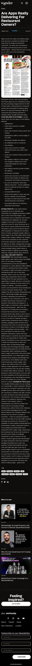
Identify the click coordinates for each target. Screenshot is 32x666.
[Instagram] (13, 618)
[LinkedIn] (18, 618)
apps (3, 471)
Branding (9, 471)
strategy (18, 474)
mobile (12, 474)
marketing (5, 474)
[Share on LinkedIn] (8, 482)
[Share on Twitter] (5, 482)
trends (25, 474)
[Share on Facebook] (2, 482)
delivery (16, 471)
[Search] (22, 3)
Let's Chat (16, 604)
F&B (22, 471)
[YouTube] (23, 618)
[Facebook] (8, 618)
